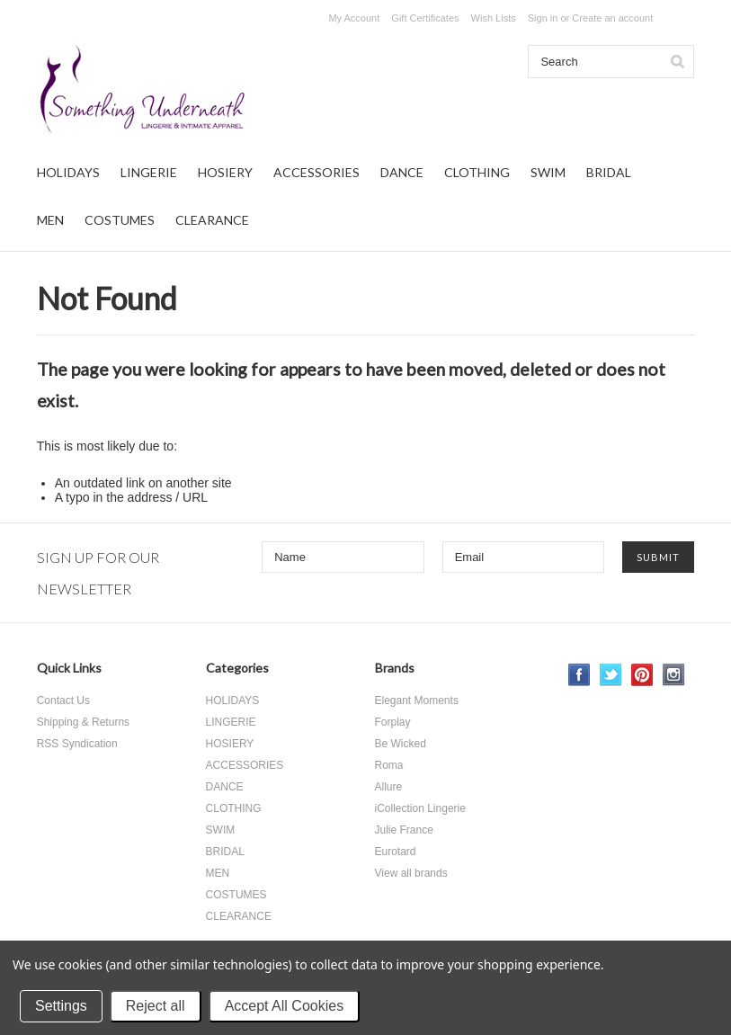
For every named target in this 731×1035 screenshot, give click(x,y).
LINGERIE (148, 172)
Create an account (612, 18)
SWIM (548, 172)
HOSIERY (225, 172)
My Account (353, 18)
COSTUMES (120, 220)
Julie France (404, 830)
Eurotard (395, 851)
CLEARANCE (212, 220)
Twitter (611, 675)
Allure (389, 787)
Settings (61, 1005)
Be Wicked (400, 743)
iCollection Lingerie (420, 808)
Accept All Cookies (284, 1005)
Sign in (543, 18)
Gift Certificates (425, 18)
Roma (389, 765)
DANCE (401, 172)
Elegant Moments (417, 700)
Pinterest (642, 675)
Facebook (579, 675)
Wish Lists (493, 18)
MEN (50, 220)
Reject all (155, 1005)
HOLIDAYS (68, 172)
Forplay (393, 722)
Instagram (674, 675)
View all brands (411, 873)
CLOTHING (477, 172)
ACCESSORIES (316, 172)
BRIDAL (608, 172)
